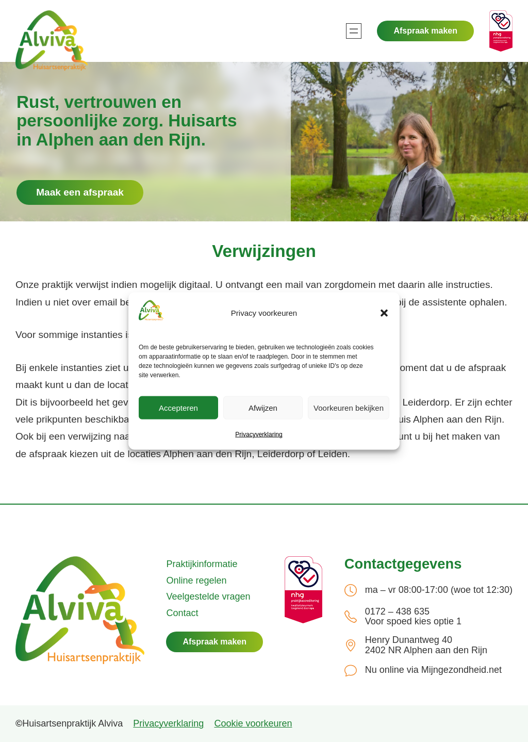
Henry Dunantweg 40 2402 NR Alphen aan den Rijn (426, 645)
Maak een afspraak (80, 192)
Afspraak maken (425, 30)
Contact (182, 613)
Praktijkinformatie (201, 564)
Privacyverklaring (258, 434)
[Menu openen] (353, 31)
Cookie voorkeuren (253, 723)
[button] (384, 313)
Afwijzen (263, 408)
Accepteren (178, 408)
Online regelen (196, 580)
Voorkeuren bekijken (349, 408)
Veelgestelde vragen (208, 596)
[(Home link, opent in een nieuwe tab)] (79, 610)
